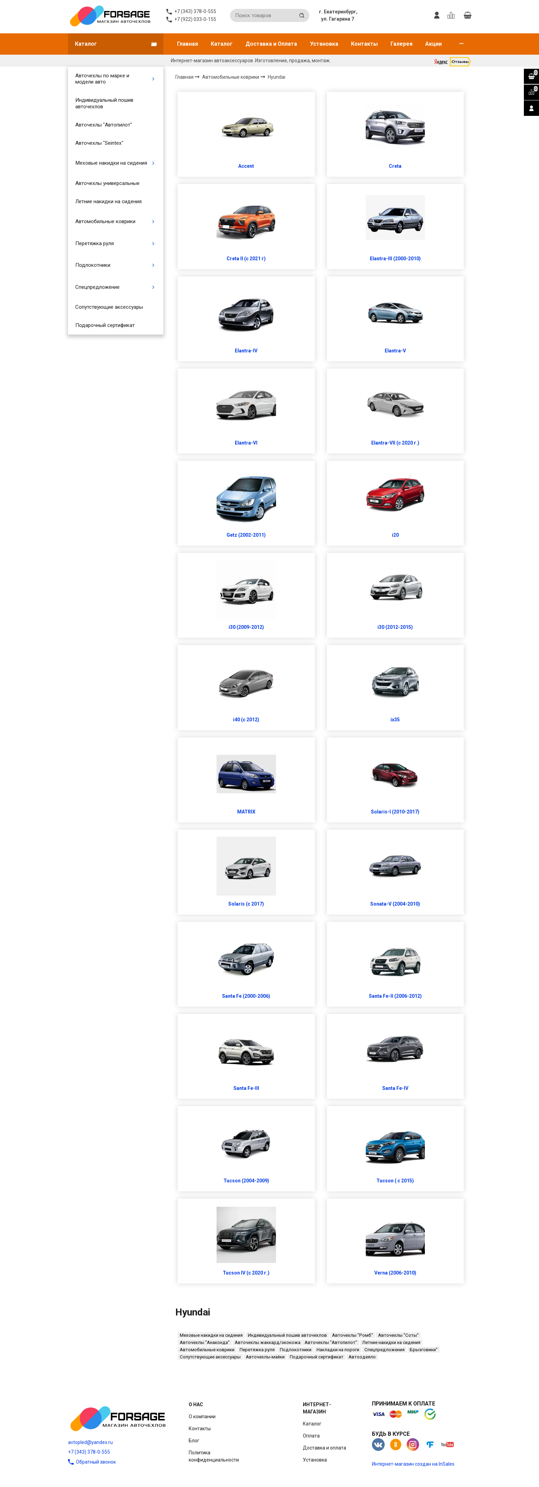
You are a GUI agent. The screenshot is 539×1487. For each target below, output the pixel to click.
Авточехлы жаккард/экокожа (267, 1342)
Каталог (222, 44)
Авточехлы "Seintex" (99, 143)
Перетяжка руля (94, 243)
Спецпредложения (384, 1349)
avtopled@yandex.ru (90, 1442)
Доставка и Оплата (271, 44)
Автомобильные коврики (105, 221)
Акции (433, 44)
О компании (202, 1416)
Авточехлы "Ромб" (352, 1335)
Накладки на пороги (338, 1349)
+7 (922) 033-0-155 (195, 19)
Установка (324, 44)
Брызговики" (424, 1349)
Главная (187, 44)
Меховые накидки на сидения (111, 163)
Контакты (364, 44)
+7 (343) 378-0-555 (89, 1452)
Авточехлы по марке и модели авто (102, 79)
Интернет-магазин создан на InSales (413, 1464)
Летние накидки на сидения (108, 201)
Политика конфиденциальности (214, 1456)
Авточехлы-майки (265, 1356)
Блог (194, 1440)
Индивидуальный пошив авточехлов (104, 103)
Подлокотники (92, 265)
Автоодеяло (362, 1356)
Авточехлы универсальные (107, 183)
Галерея (401, 44)
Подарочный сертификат (105, 325)
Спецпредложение (97, 287)
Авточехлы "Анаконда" (205, 1342)
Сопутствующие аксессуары (109, 307)
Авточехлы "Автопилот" (103, 125)
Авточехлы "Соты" (398, 1335)
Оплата (311, 1436)
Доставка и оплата (324, 1448)
